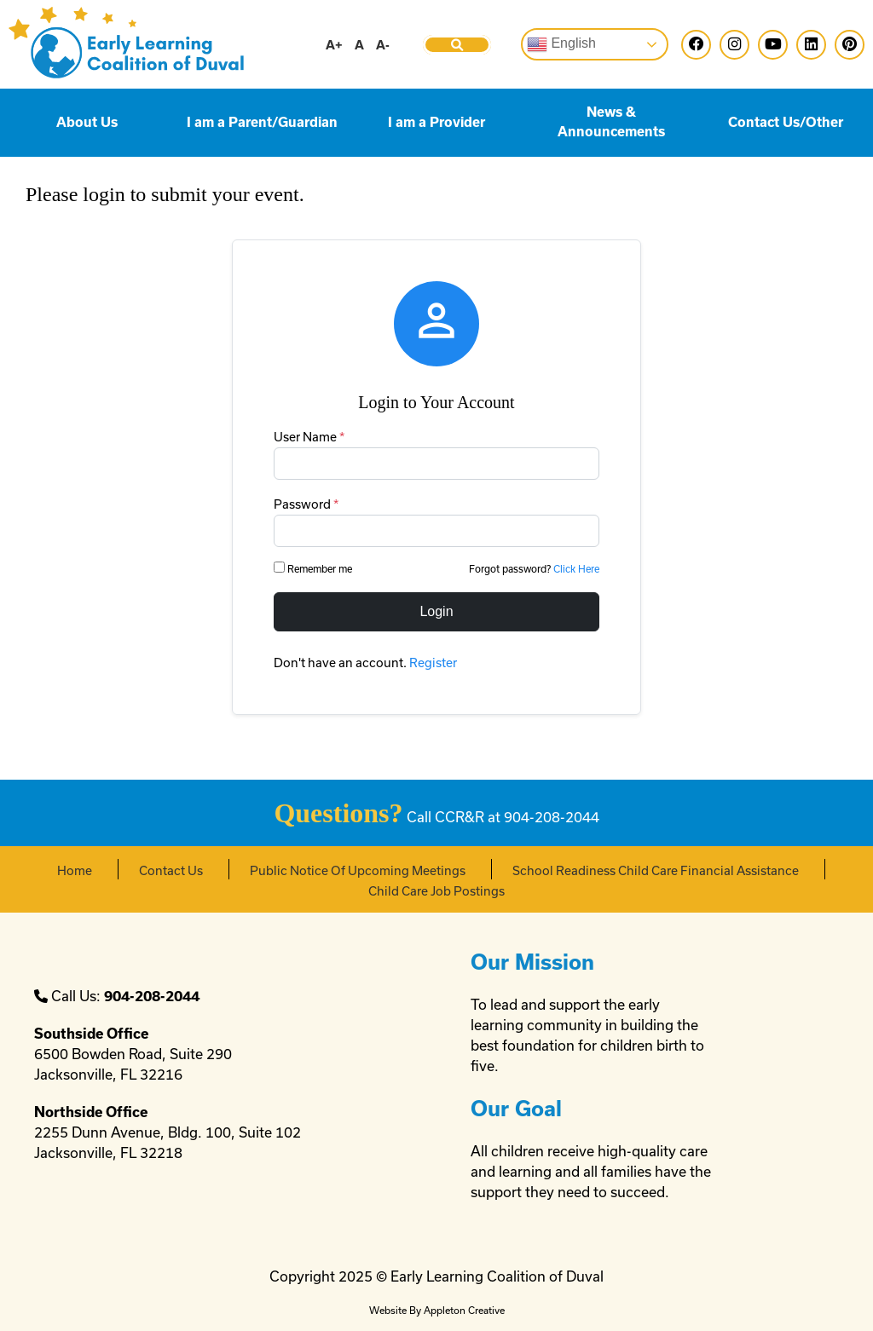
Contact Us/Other (785, 122)
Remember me (314, 568)
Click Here (576, 568)
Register (433, 662)
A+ (334, 45)
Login (436, 611)
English (561, 44)
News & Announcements (611, 122)
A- (383, 45)
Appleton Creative (464, 1310)
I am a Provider (436, 122)
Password (306, 504)
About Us (87, 122)
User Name (309, 436)
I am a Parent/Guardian (262, 122)
